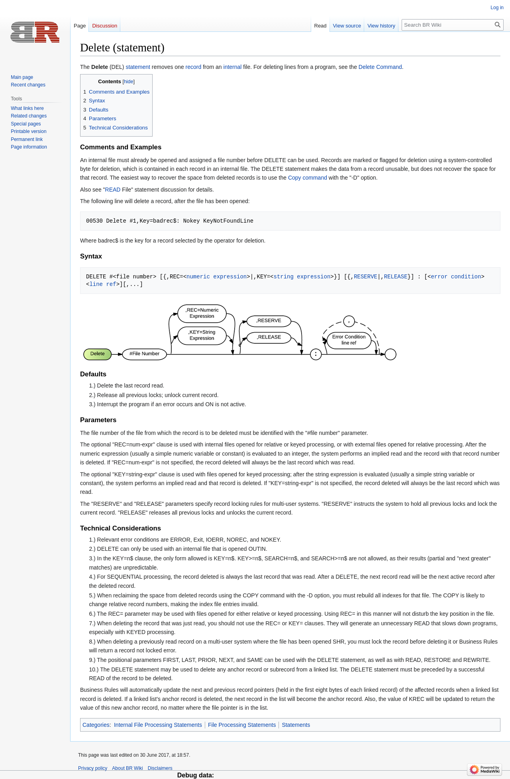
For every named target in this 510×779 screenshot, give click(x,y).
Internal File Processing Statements (158, 725)
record (194, 67)
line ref (102, 284)
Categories (96, 725)
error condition (456, 276)
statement (138, 67)
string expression (301, 276)
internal (233, 67)
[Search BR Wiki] (453, 25)
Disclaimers (160, 768)
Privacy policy (92, 768)
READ (113, 189)
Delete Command (380, 67)
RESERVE (365, 276)
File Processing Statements (242, 725)
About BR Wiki (127, 768)
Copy (294, 177)
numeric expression (216, 276)
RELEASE (396, 276)
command (314, 177)
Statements (296, 725)
